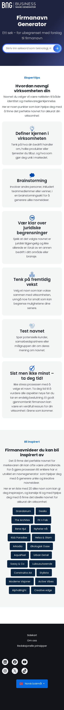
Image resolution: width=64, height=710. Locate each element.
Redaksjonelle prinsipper (32, 646)
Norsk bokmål (30, 683)
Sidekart (32, 635)
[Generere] (57, 48)
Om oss (32, 640)
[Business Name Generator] (19, 5)
